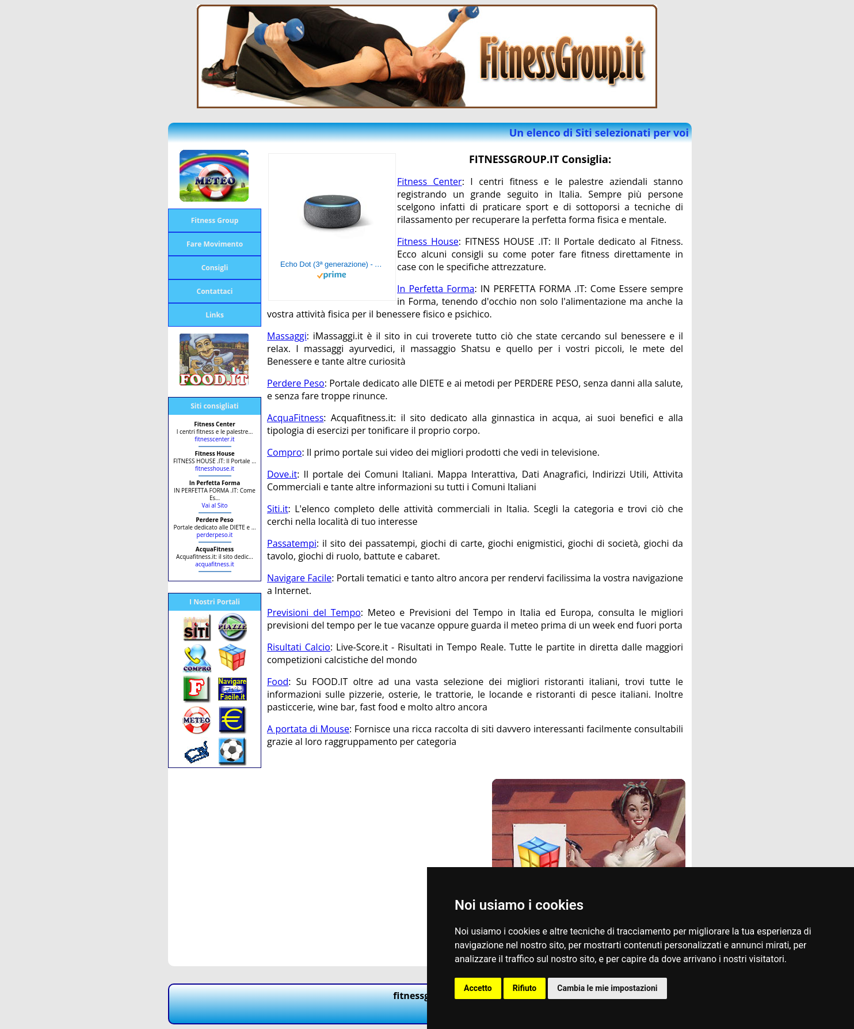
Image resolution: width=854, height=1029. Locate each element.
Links (214, 315)
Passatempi (292, 543)
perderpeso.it (215, 535)
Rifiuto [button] (525, 988)
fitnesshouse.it (214, 468)
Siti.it (277, 508)
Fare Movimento (214, 244)
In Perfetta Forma (435, 288)
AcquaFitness (295, 417)
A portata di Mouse (308, 728)
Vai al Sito (215, 505)
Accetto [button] (478, 988)
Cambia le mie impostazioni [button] (607, 988)
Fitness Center (429, 181)
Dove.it (282, 474)
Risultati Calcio (298, 647)
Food (277, 681)
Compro (284, 452)
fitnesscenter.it (214, 439)
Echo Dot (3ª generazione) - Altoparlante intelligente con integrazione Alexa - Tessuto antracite (332, 264)
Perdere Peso (296, 383)
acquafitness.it (214, 564)
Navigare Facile (299, 578)
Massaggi (287, 336)
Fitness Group (215, 220)
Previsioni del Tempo (314, 612)
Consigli (214, 268)
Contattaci (215, 291)
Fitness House (428, 241)
